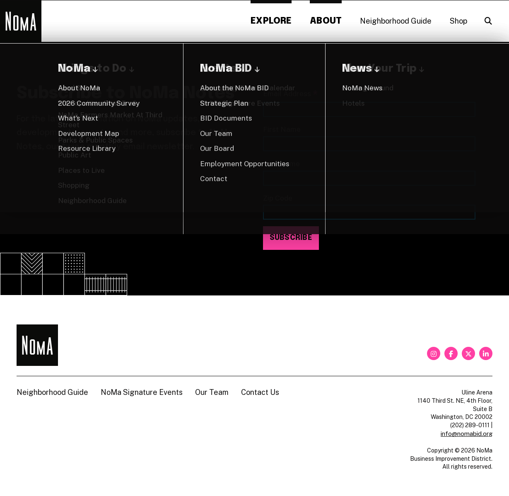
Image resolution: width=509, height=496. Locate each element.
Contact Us (260, 392)
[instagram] (433, 353)
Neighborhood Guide (396, 21)
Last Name (281, 163)
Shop (458, 21)
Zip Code (277, 198)
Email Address (290, 94)
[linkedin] (485, 353)
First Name (282, 129)
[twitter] (468, 353)
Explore (271, 21)
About (326, 21)
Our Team (212, 392)
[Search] (488, 21)
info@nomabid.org (466, 433)
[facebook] (451, 353)
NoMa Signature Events (142, 392)
